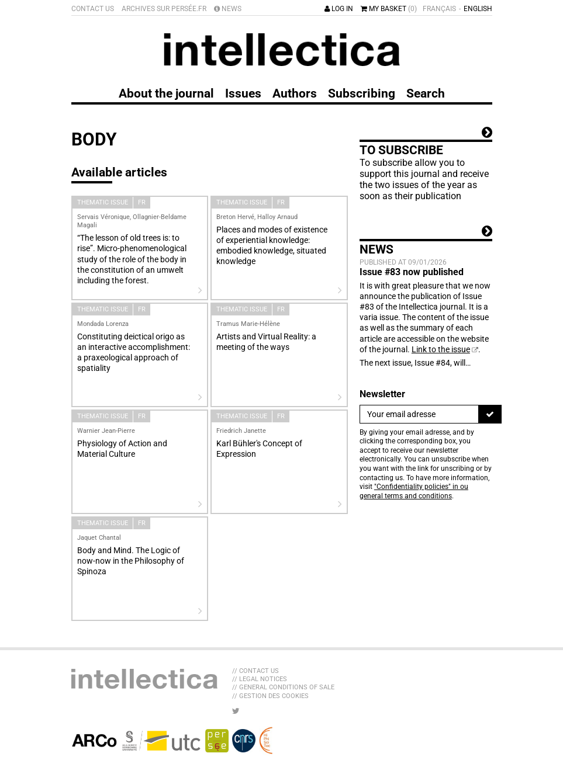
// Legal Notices (259, 679)
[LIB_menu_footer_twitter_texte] (236, 711)
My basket (389, 9)
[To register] (490, 414)
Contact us (92, 9)
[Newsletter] (419, 414)
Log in (338, 9)
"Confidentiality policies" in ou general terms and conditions (414, 491)
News (227, 9)
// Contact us (255, 671)
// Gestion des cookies (270, 696)
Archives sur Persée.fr (164, 9)
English (478, 9)
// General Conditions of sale (283, 687)
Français (439, 9)
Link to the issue (441, 349)
